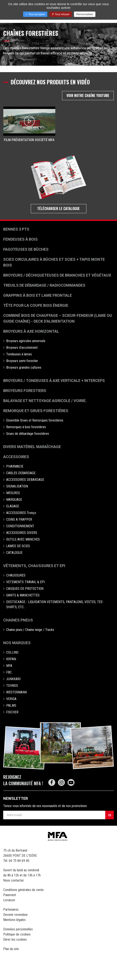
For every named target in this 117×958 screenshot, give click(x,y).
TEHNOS (12, 686)
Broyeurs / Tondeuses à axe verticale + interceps (54, 380)
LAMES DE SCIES (18, 546)
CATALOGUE (14, 553)
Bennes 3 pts (16, 229)
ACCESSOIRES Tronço (21, 513)
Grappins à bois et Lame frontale (37, 295)
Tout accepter (35, 14)
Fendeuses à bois (20, 239)
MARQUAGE (14, 500)
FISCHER (12, 712)
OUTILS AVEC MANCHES (23, 539)
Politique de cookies (17, 934)
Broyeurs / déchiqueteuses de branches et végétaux (57, 275)
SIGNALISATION (17, 486)
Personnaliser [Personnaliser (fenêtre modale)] (84, 14)
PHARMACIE (14, 466)
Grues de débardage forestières (27, 434)
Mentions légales (14, 920)
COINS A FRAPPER (19, 519)
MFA (9, 666)
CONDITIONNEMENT (20, 526)
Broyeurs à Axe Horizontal (31, 331)
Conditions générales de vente (23, 890)
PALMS (11, 705)
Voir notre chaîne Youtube (88, 95)
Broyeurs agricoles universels (25, 341)
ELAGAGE (12, 506)
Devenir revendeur (15, 915)
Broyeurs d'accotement (22, 348)
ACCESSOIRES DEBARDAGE (25, 480)
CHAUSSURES (15, 575)
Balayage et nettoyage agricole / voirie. (45, 400)
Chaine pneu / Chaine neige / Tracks (30, 630)
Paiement (9, 895)
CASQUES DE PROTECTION (24, 589)
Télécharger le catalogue (58, 208)
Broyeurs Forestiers (24, 390)
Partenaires (11, 909)
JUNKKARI (13, 679)
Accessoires (16, 456)
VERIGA (11, 699)
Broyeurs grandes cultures (23, 367)
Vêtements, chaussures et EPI (34, 565)
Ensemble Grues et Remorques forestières (34, 420)
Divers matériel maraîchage (32, 446)
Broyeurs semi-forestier (22, 361)
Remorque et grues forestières (35, 410)
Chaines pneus (18, 620)
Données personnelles (18, 929)
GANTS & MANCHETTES (23, 595)
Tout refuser (61, 14)
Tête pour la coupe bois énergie (36, 305)
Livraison (9, 900)
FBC (9, 672)
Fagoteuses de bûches (26, 249)
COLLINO (12, 652)
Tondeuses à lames (19, 354)
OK (109, 815)
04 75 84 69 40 (19, 861)
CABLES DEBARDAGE (21, 473)
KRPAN (11, 659)
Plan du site (11, 949)
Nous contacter (13, 880)
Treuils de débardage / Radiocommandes (44, 285)
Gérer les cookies (15, 939)
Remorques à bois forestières (26, 427)
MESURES (13, 493)
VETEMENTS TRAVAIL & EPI (25, 582)
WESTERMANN (16, 692)
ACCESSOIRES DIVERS (21, 533)
